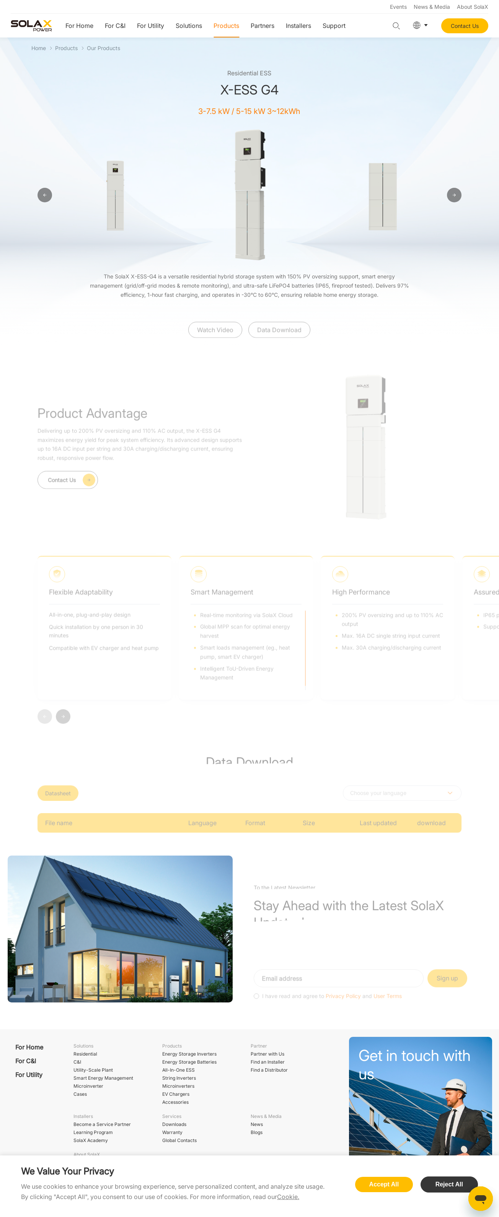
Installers (298, 25)
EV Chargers (175, 1094)
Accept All (384, 1184)
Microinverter (88, 1086)
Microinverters (178, 1086)
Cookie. (288, 1197)
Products (226, 25)
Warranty (172, 1132)
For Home (79, 25)
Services (171, 1116)
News (257, 1124)
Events (398, 6)
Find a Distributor (269, 1070)
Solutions (189, 25)
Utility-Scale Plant (93, 1070)
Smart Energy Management (103, 1078)
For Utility (150, 25)
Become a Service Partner (102, 1124)
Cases (80, 1094)
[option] (116, 195)
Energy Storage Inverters (189, 1054)
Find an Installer (268, 1062)
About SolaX (472, 6)
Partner (259, 1046)
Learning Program (93, 1132)
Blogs (257, 1132)
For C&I (115, 25)
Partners (262, 25)
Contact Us (465, 26)
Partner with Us (267, 1054)
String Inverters (179, 1078)
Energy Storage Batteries (189, 1062)
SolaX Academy (90, 1140)
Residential (85, 1054)
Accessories (175, 1102)
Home (38, 48)
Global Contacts (179, 1140)
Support (334, 25)
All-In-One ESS (178, 1070)
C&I (77, 1062)
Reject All (449, 1184)
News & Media (432, 6)
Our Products (103, 48)
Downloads (174, 1124)
